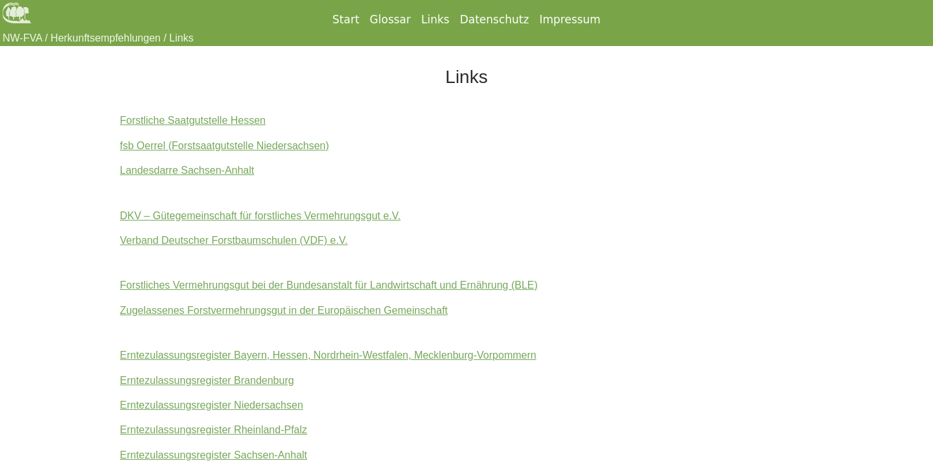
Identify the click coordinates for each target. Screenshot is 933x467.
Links (435, 19)
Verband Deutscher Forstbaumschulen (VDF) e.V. (234, 240)
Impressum (570, 19)
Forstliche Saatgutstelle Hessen (193, 120)
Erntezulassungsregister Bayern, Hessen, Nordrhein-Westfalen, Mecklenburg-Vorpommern (328, 355)
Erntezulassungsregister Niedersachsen (211, 405)
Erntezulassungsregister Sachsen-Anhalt (213, 455)
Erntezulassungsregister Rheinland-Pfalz (213, 429)
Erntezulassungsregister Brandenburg (207, 380)
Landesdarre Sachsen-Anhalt (187, 170)
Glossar (390, 19)
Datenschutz (494, 19)
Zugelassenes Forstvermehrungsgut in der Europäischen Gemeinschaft (284, 310)
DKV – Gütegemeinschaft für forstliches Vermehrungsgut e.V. (260, 215)
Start (346, 19)
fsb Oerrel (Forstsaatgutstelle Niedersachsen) (224, 145)
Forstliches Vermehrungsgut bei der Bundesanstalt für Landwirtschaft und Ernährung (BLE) (329, 285)
